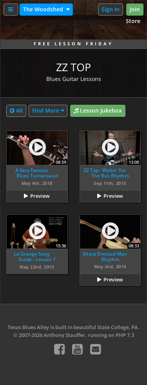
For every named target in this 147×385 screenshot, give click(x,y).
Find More (45, 110)
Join (135, 9)
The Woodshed (44, 9)
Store (133, 21)
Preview (40, 195)
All (16, 110)
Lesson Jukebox (98, 110)
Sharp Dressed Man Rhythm (105, 257)
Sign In (111, 9)
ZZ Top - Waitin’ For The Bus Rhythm (106, 173)
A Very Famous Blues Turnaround (36, 173)
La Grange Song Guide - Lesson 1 (35, 257)
